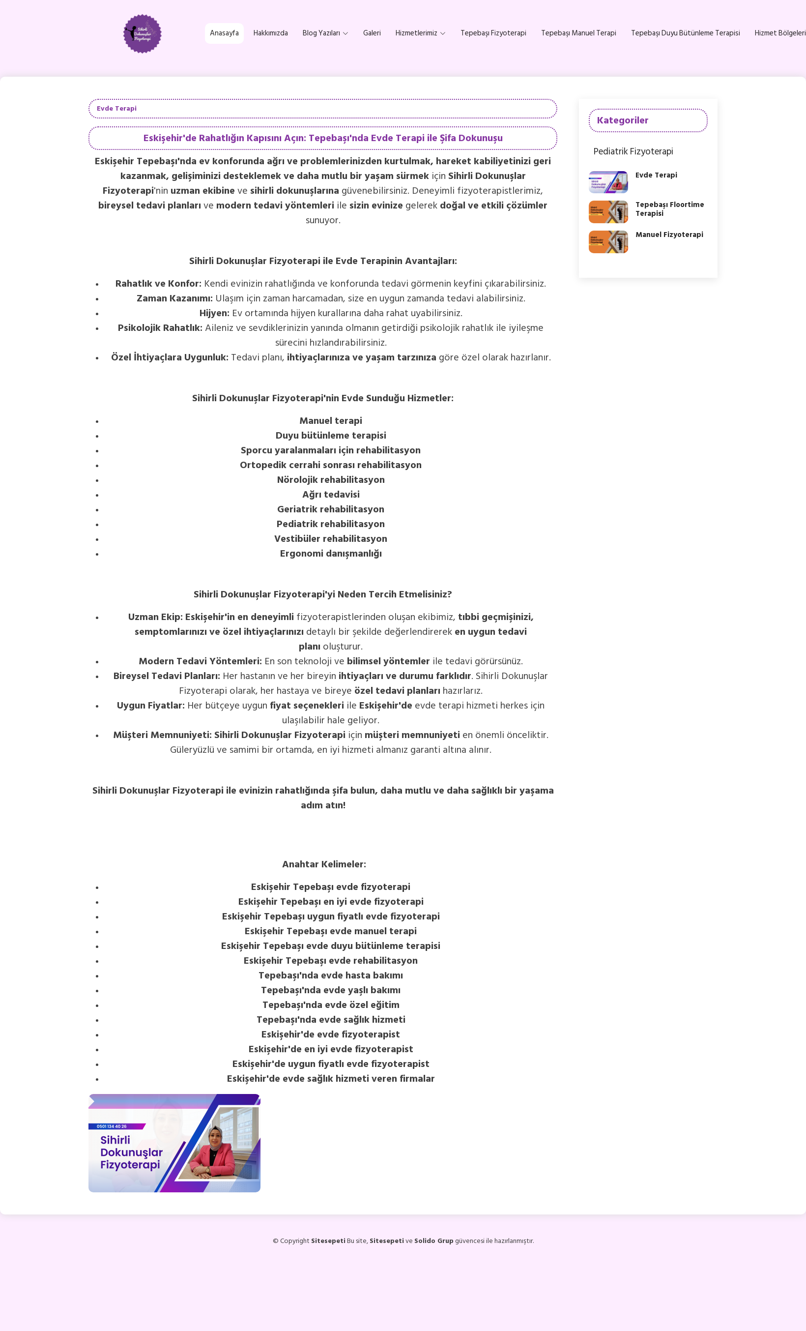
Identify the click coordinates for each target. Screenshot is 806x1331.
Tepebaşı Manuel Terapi (578, 33)
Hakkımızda (271, 33)
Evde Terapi (656, 175)
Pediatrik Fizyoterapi (633, 151)
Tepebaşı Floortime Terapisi (669, 209)
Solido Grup (434, 1240)
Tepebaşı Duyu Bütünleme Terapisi (685, 33)
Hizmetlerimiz (421, 33)
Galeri (372, 33)
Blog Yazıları (325, 33)
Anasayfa (224, 33)
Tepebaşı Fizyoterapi (493, 33)
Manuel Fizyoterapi (669, 235)
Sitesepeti (387, 1240)
